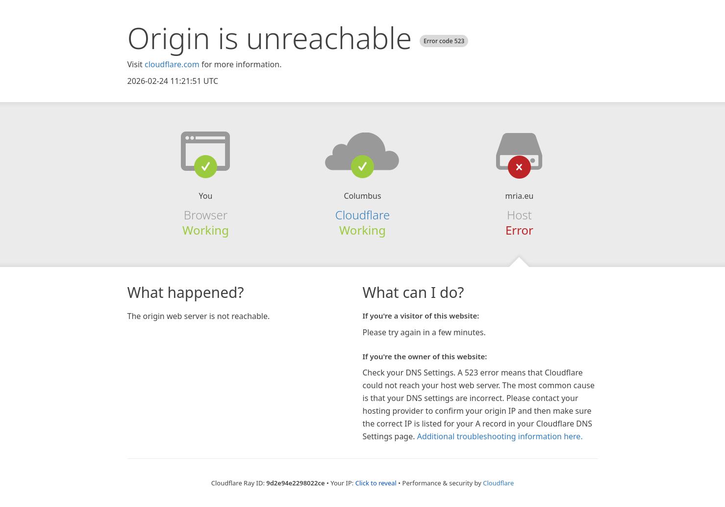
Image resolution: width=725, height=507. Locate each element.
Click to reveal (376, 483)
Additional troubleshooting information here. (500, 436)
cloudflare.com (172, 64)
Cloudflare (362, 215)
